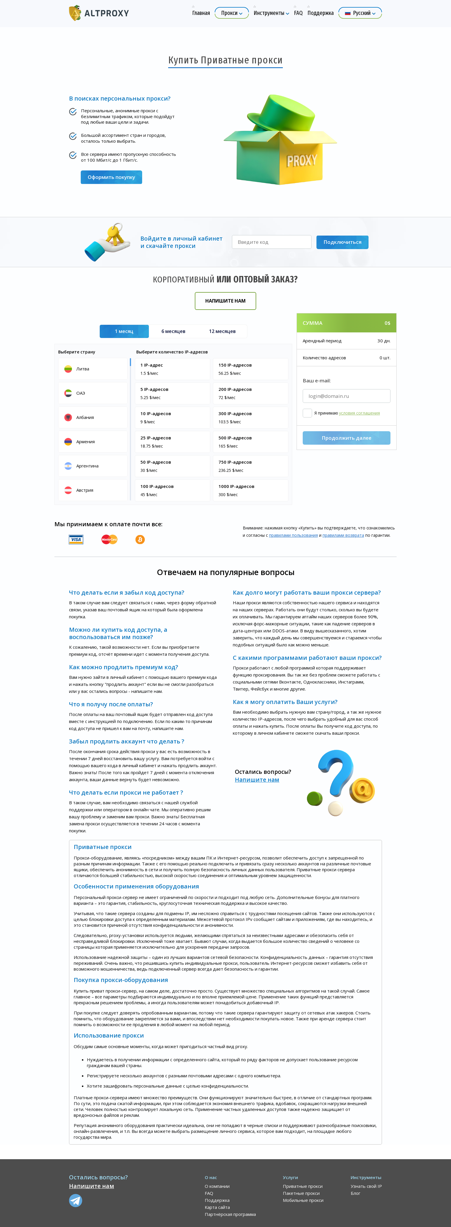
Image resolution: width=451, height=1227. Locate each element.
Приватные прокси (303, 1186)
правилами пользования (293, 535)
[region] (94, 429)
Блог (355, 1193)
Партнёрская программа (230, 1214)
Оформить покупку (111, 177)
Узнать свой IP (366, 1186)
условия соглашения (359, 443)
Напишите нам (225, 301)
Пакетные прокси (301, 1193)
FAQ (209, 1193)
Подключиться (342, 242)
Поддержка (217, 1200)
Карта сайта (217, 1207)
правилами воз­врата (343, 535)
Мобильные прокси (303, 1200)
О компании (217, 1186)
